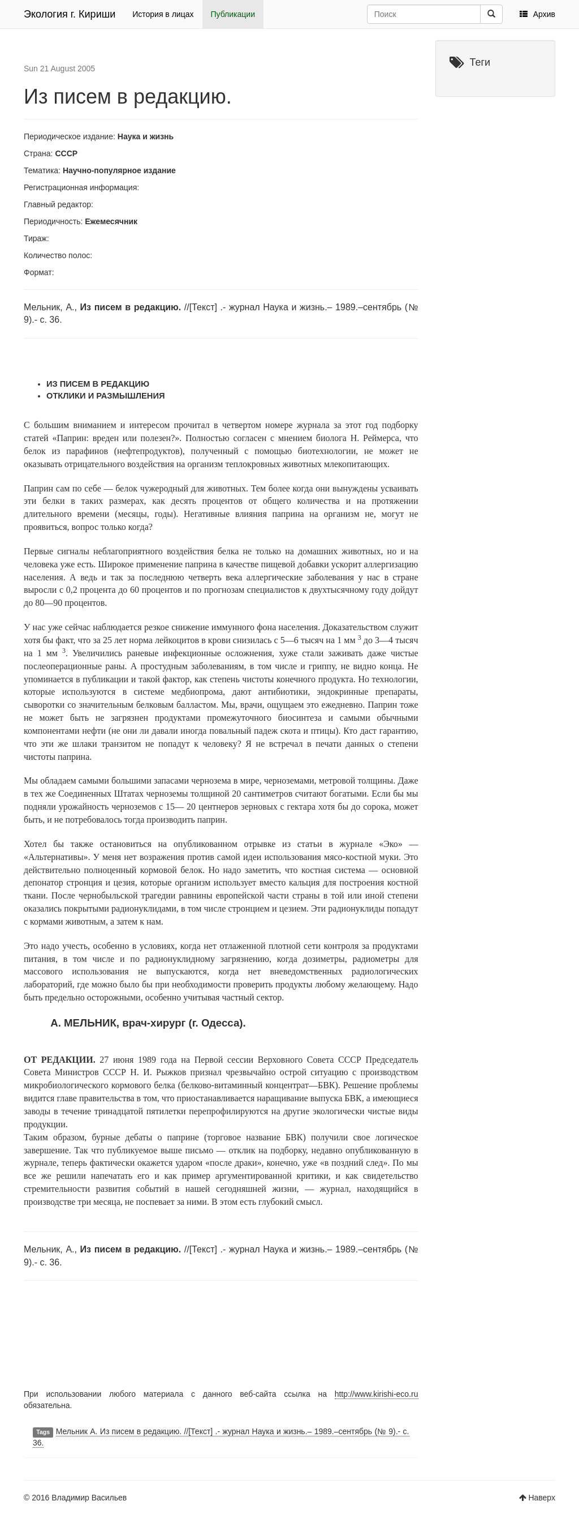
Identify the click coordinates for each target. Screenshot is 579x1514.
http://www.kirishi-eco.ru (376, 1393)
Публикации (233, 14)
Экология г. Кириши (69, 14)
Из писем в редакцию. (128, 96)
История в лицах (162, 14)
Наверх (541, 1497)
